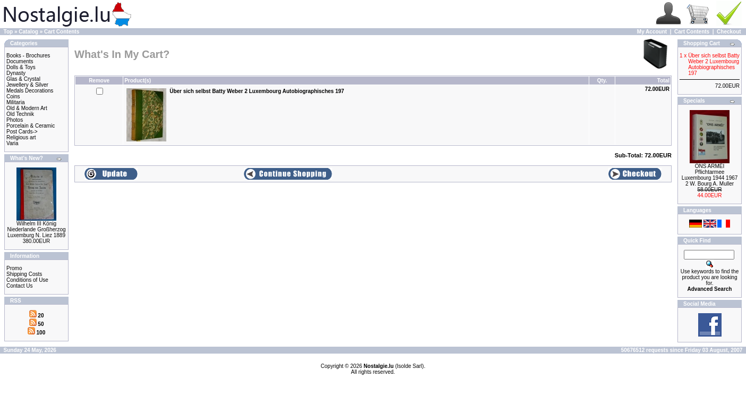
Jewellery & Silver (27, 85)
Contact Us (19, 286)
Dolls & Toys (21, 67)
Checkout (729, 32)
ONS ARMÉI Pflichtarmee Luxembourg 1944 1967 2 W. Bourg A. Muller (710, 175)
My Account (652, 32)
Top (8, 32)
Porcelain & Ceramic (30, 126)
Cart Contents (61, 32)
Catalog (28, 32)
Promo (14, 268)
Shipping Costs (24, 274)
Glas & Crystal (23, 79)
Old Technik (20, 114)
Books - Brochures (28, 55)
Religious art (21, 137)
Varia (12, 143)
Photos (14, 120)
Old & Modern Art (26, 108)
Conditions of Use (27, 280)
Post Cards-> (22, 132)
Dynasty (16, 73)
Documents (19, 61)
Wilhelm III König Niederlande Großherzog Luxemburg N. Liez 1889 (36, 229)
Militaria (15, 102)
